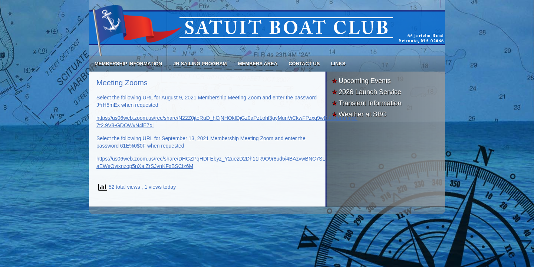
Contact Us (304, 63)
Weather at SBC (363, 114)
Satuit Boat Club (267, 28)
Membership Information (128, 63)
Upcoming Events (365, 81)
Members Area (257, 63)
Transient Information (370, 103)
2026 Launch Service (370, 92)
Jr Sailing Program (200, 63)
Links (338, 63)
